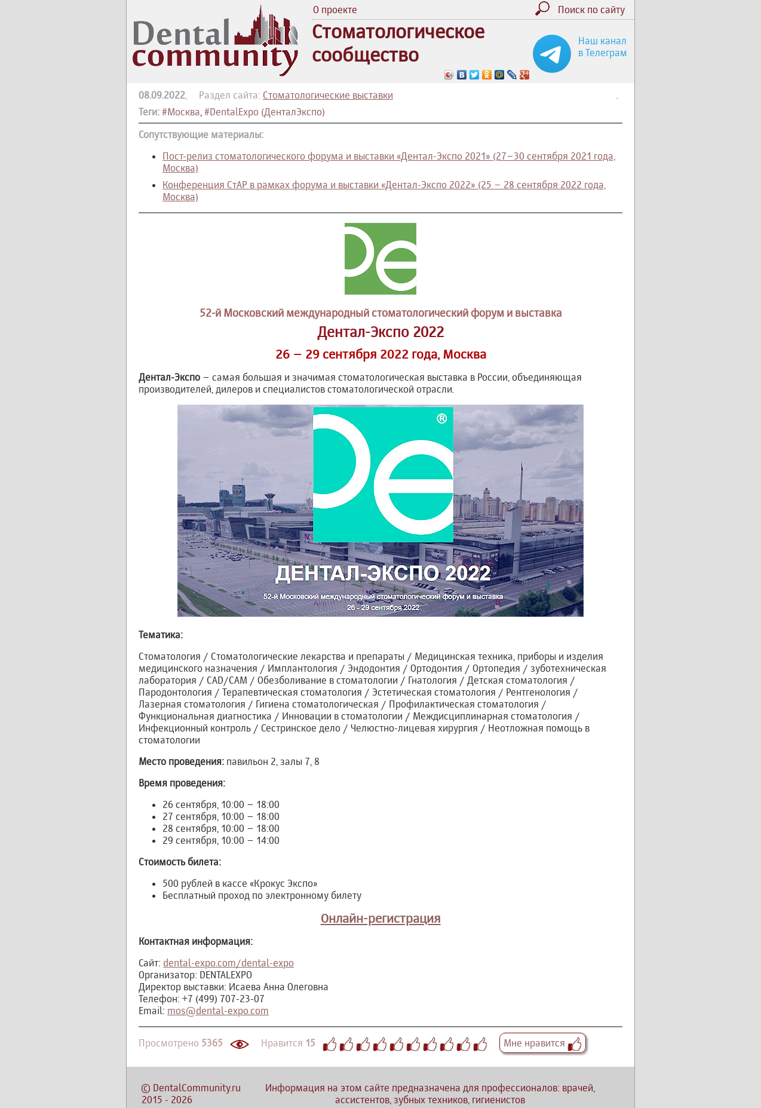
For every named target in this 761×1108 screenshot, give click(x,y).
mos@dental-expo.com (218, 1011)
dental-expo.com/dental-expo (228, 963)
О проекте (335, 10)
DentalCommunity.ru (197, 1088)
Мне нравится (543, 1043)
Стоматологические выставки (328, 95)
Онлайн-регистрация (381, 918)
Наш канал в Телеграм (602, 47)
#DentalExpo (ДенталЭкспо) (264, 112)
